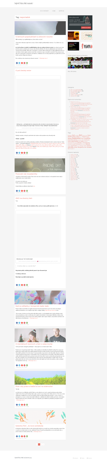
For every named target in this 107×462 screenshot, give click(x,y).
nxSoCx (59, 139)
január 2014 (73, 170)
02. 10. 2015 (25, 150)
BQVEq (36, 139)
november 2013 (74, 172)
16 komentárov (19, 61)
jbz (47, 143)
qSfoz (56, 143)
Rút (81, 140)
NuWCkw (45, 143)
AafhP (32, 141)
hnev (89, 132)
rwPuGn (50, 139)
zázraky (71, 143)
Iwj (34, 141)
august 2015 (73, 153)
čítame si (72, 145)
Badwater (70, 131)
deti (80, 131)
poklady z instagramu (83, 139)
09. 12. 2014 (24, 363)
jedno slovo (76, 133)
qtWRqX (34, 144)
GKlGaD (46, 141)
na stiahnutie (86, 136)
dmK (54, 139)
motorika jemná (72, 136)
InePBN (17, 143)
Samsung (83, 140)
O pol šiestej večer (23, 67)
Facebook (75, 454)
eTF (47, 139)
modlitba (87, 135)
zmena (89, 142)
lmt (56, 139)
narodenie (79, 136)
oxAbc (57, 141)
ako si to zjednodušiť (76, 86)
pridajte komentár (19, 189)
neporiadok (74, 137)
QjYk (28, 144)
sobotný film (74, 92)
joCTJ (59, 143)
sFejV (20, 143)
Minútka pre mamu (25, 4)
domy (84, 131)
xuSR (26, 141)
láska (70, 135)
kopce (84, 133)
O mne (80, 3)
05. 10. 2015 (25, 61)
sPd (39, 139)
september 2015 (74, 152)
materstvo (76, 134)
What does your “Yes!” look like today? (25, 255)
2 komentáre (18, 434)
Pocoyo (74, 139)
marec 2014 (73, 168)
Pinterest (89, 454)
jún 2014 (72, 164)
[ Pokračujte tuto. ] (43, 54)
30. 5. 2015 (26, 283)
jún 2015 (72, 155)
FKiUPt (50, 141)
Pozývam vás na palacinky (26, 170)
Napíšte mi (88, 3)
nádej (82, 137)
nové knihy (73, 89)
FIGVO (44, 139)
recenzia (78, 140)
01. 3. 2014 (24, 434)
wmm (41, 143)
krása (88, 133)
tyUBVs (31, 143)
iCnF (42, 139)
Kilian (81, 133)
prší (74, 140)
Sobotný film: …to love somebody (29, 422)
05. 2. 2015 (26, 321)
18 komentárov (19, 150)
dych (86, 131)
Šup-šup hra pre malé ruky (81, 119)
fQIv (43, 141)
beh (73, 131)
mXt (31, 144)
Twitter (82, 454)
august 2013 (73, 175)
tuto (34, 182)
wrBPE (19, 141)
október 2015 (73, 150)
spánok (88, 140)
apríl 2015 (73, 158)
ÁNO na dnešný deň (24, 195)
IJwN (17, 144)
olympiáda (70, 139)
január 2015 (73, 162)
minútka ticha (74, 88)
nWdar (23, 141)
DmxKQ (62, 139)
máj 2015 (73, 157)
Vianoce (81, 142)
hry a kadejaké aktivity (76, 87)
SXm (40, 141)
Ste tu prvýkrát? (71, 3)
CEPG (60, 141)
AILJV (17, 141)
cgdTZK (54, 141)
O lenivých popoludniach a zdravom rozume (34, 33)
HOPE (70, 133)
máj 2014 (73, 165)
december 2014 (74, 163)
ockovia (85, 137)
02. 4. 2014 (26, 402)
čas (69, 145)
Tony (78, 142)
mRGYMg (20, 144)
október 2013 (73, 173)
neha (69, 137)
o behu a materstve (75, 91)
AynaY (37, 141)
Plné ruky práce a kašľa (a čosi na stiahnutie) (34, 383)
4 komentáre (18, 363)
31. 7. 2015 (26, 189)
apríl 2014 (73, 167)
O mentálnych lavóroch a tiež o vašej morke (34, 340)
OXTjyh (24, 143)
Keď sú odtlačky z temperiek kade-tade (32, 302)
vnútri (85, 142)
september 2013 (74, 174)
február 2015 (73, 160)
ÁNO (85, 143)
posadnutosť (70, 140)
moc (82, 135)
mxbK (38, 143)
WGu (54, 143)
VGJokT (50, 143)
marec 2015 (73, 159)
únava (89, 143)
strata (69, 142)
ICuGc (27, 143)
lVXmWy (25, 144)
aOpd (62, 143)
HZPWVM (32, 139)
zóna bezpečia (79, 143)
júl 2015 (72, 154)
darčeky (77, 131)
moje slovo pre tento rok (50, 306)
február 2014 (73, 169)
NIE (79, 137)
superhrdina (74, 142)
